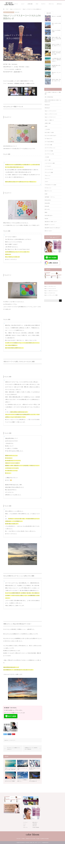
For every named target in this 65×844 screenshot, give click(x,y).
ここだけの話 (47, 129)
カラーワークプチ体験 (49, 150)
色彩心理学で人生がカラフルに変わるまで (52, 227)
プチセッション (47, 175)
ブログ (37, 3)
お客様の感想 (30, 3)
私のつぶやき (47, 209)
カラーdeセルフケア (48, 138)
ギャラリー (43, 3)
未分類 (46, 193)
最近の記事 (49, 13)
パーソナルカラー (48, 166)
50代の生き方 (47, 104)
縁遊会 (46, 212)
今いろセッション (48, 187)
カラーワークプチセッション (50, 147)
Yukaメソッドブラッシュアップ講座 (50, 295)
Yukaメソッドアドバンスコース (50, 110)
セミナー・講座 (47, 160)
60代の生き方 (47, 107)
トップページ (15, 3)
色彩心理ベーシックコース (49, 224)
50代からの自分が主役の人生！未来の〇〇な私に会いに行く (53, 101)
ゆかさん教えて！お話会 (49, 132)
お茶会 (46, 126)
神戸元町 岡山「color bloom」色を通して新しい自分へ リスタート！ (31, 842)
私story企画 (47, 206)
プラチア (46, 181)
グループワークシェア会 (49, 153)
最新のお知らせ (34, 822)
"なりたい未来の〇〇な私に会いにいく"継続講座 (53, 93)
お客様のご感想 (47, 123)
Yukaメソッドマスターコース (8, 12)
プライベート (47, 178)
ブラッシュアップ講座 (49, 172)
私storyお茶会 (47, 203)
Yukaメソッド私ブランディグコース (50, 290)
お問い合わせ (59, 3)
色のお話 (46, 218)
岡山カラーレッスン (48, 190)
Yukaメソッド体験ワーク (49, 120)
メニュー (22, 3)
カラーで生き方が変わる (49, 141)
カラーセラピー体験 (48, 144)
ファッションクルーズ (49, 169)
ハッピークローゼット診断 (49, 163)
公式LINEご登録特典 (35, 827)
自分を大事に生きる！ (49, 215)
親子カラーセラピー (48, 230)
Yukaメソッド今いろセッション (50, 286)
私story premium (48, 200)
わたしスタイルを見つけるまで (50, 135)
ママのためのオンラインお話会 (50, 184)
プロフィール (51, 3)
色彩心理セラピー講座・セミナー (51, 221)
